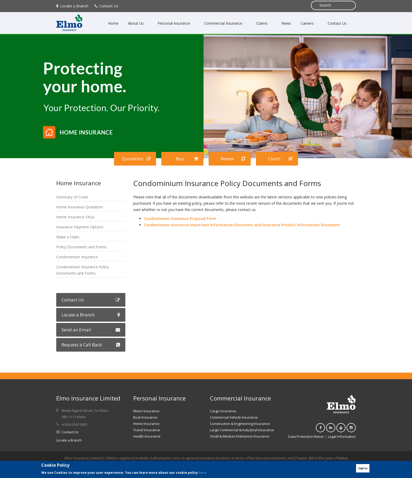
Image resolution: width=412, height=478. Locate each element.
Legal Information (342, 436)
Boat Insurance (145, 417)
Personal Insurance (176, 23)
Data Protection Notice (306, 436)
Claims (264, 23)
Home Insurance (146, 423)
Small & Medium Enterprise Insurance (240, 436)
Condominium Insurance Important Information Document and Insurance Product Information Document (242, 224)
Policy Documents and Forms (81, 246)
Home (113, 23)
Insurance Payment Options (80, 226)
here (203, 472)
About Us (138, 23)
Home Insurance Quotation (79, 206)
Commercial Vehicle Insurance (234, 417)
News (286, 23)
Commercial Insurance (225, 23)
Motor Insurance (146, 411)
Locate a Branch (72, 5)
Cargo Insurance (223, 411)
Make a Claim (67, 236)
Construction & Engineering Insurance (240, 423)
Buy (187, 159)
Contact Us (106, 5)
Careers (309, 23)
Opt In (362, 468)
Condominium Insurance (77, 256)
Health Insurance (147, 436)
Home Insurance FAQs (75, 216)
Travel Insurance (146, 430)
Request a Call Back (90, 345)
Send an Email (90, 330)
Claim (280, 159)
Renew (233, 159)
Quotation (136, 159)
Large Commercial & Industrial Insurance (242, 430)
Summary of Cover (72, 196)
